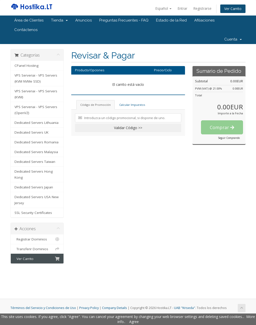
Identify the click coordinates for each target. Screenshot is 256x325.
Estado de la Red (171, 20)
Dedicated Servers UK (31, 132)
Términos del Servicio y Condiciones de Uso (43, 308)
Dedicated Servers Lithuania (36, 122)
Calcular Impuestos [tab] (132, 105)
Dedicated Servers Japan (33, 187)
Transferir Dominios (37, 249)
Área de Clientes (29, 20)
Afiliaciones (204, 20)
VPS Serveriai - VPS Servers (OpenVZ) (35, 110)
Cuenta (233, 39)
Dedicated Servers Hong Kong (33, 174)
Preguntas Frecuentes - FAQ (123, 20)
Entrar (182, 8)
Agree (134, 321)
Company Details (114, 308)
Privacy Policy (89, 308)
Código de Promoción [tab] (95, 105)
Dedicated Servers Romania (36, 142)
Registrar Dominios (37, 239)
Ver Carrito (233, 8)
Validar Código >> (128, 127)
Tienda (59, 20)
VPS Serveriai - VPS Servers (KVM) (35, 94)
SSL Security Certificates (33, 212)
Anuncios (83, 20)
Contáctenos (26, 30)
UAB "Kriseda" (184, 308)
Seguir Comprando (229, 138)
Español (163, 8)
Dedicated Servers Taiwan (34, 161)
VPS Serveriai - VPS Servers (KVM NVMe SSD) (35, 78)
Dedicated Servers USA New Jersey (36, 200)
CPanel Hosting (26, 65)
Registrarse (202, 8)
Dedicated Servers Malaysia (36, 152)
